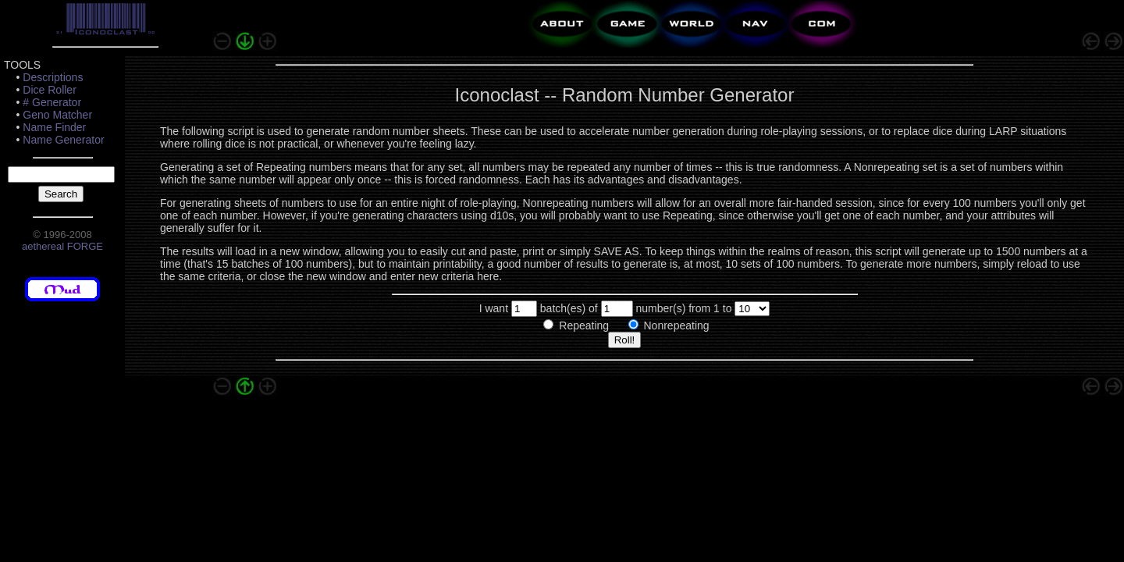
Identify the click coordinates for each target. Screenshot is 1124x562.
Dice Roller (49, 90)
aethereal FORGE (62, 246)
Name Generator (63, 139)
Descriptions (53, 77)
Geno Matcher (57, 114)
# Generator (52, 102)
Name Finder (54, 127)
